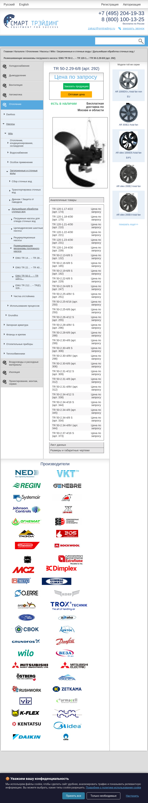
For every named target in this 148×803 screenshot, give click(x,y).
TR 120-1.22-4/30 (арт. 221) (62, 234)
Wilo (10, 133)
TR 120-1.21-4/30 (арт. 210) (62, 226)
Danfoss (10, 114)
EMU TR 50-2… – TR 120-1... (26, 277)
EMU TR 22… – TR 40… (28, 267)
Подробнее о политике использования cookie (113, 787)
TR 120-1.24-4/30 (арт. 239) (62, 249)
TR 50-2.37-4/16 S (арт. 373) (63, 434)
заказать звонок (133, 28)
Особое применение (21, 162)
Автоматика (12, 95)
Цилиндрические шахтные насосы (28, 229)
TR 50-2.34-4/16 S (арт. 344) (63, 404)
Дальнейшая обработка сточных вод (25, 210)
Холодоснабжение (16, 66)
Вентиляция (12, 86)
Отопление (12, 105)
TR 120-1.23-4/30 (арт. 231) (62, 241)
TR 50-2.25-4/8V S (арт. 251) (63, 295)
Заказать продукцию (76, 86)
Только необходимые (103, 795)
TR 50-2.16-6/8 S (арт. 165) (62, 264)
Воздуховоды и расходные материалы (21, 363)
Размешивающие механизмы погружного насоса (26, 248)
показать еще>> (128, 224)
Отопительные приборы (19, 344)
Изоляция (11, 373)
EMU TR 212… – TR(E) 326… (28, 287)
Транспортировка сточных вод (26, 191)
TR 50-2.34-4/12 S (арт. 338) (63, 396)
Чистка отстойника (24, 296)
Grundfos (13, 315)
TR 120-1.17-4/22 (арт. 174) (62, 210)
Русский (9, 4)
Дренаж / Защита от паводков (23, 200)
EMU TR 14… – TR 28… (28, 258)
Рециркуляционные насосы (24, 239)
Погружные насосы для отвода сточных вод (27, 220)
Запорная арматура (17, 325)
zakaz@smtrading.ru (101, 28)
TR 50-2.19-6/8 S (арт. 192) (62, 272)
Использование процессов (24, 305)
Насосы (10, 124)
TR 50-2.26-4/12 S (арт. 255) (63, 319)
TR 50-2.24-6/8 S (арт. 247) (62, 288)
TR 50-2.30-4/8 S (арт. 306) (62, 349)
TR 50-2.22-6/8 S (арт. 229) (62, 280)
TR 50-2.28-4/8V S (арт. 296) (63, 326)
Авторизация (132, 4)
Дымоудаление (14, 76)
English (24, 4)
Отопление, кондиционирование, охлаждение (21, 143)
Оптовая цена (76, 94)
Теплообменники (15, 353)
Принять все (73, 795)
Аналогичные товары (63, 200)
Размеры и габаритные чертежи (70, 450)
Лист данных (58, 444)
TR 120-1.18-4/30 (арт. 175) (62, 218)
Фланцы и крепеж (16, 334)
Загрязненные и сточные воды (24, 172)
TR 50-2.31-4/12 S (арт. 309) (63, 373)
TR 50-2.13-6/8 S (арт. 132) (62, 257)
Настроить (132, 795)
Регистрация (110, 4)
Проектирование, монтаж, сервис (20, 382)
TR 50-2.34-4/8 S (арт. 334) (62, 419)
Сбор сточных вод (22, 181)
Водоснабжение (19, 152)
